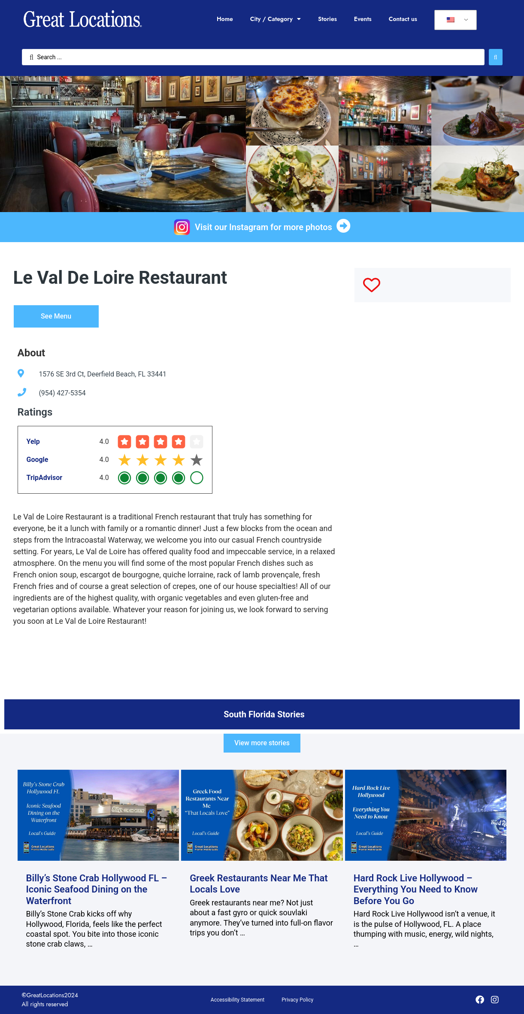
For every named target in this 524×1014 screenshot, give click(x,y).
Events (363, 19)
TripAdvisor (45, 478)
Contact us (403, 19)
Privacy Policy (297, 1000)
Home (225, 19)
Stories (327, 19)
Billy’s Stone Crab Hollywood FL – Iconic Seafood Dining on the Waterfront (96, 889)
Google (37, 459)
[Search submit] (496, 57)
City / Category (275, 19)
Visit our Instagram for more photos (263, 227)
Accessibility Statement (237, 1000)
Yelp (33, 441)
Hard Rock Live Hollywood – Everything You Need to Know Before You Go (416, 889)
